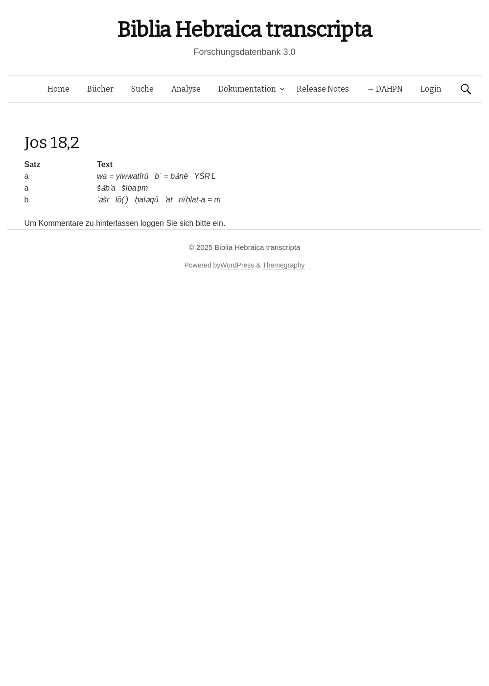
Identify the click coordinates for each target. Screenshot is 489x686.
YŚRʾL (205, 176)
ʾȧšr (103, 200)
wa (102, 176)
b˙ (158, 176)
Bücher (100, 89)
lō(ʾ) (122, 200)
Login (431, 89)
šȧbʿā (106, 188)
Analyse (186, 89)
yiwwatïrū (132, 176)
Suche (142, 89)
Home (58, 89)
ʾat (168, 200)
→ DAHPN (385, 89)
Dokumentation (247, 89)
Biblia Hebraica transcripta (244, 29)
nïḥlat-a (192, 200)
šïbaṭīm (134, 188)
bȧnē (179, 176)
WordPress (237, 265)
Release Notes (323, 89)
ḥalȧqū (146, 200)
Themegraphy (283, 265)
